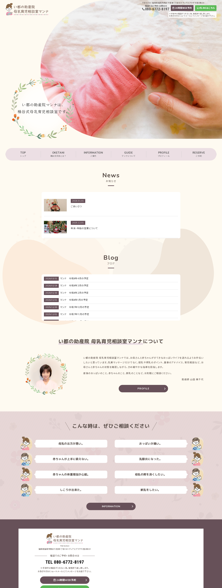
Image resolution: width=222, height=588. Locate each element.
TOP (23, 154)
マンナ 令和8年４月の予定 (74, 278)
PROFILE (163, 154)
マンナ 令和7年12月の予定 (74, 307)
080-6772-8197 (157, 9)
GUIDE (128, 154)
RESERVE (198, 154)
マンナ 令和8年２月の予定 (74, 292)
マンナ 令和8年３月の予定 (74, 285)
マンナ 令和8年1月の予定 (74, 300)
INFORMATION (93, 154)
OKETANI (58, 154)
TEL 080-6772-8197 (64, 562)
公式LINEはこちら (206, 8)
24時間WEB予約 (182, 8)
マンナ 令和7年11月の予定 (74, 314)
